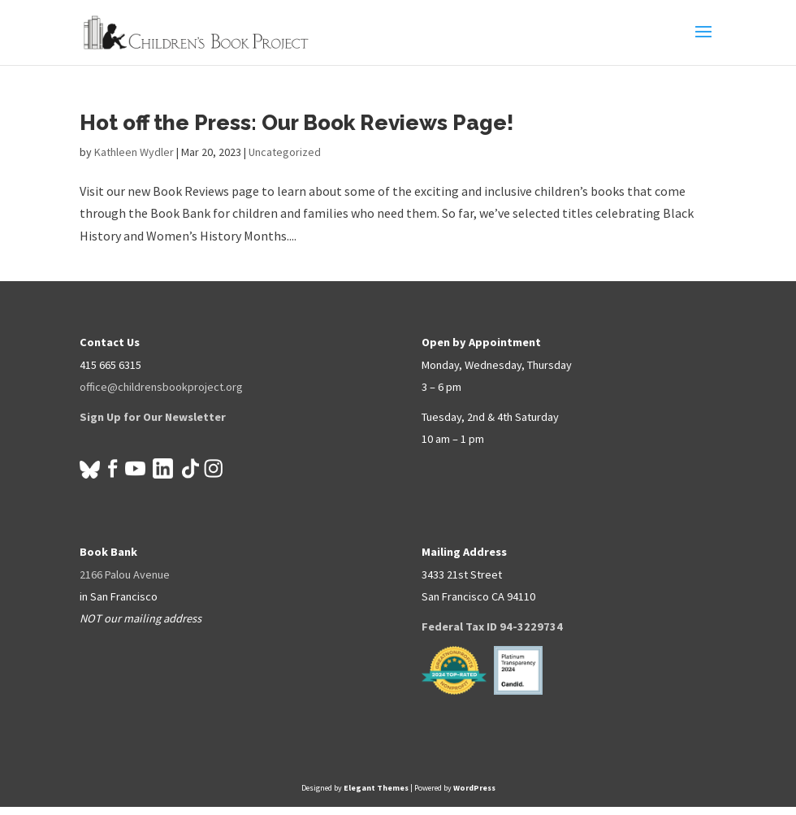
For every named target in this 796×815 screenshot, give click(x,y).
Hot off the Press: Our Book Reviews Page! (297, 123)
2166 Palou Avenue (125, 574)
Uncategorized (285, 152)
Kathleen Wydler (134, 152)
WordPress (474, 787)
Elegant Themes (376, 787)
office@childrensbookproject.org (161, 386)
